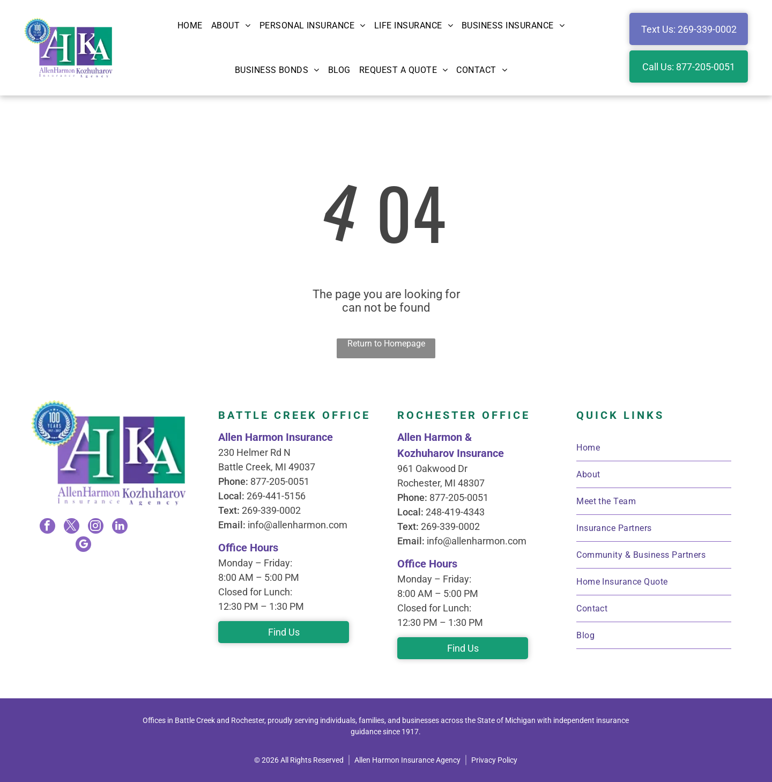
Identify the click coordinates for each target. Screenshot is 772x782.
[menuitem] (190, 25)
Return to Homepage (386, 343)
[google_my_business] (83, 545)
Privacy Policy (494, 760)
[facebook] (48, 527)
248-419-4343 (455, 512)
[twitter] (71, 527)
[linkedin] (119, 527)
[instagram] (95, 527)
